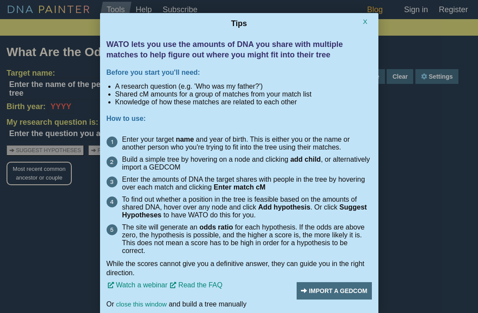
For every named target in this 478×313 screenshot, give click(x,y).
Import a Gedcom (334, 290)
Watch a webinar (142, 285)
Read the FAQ (200, 285)
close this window (141, 304)
